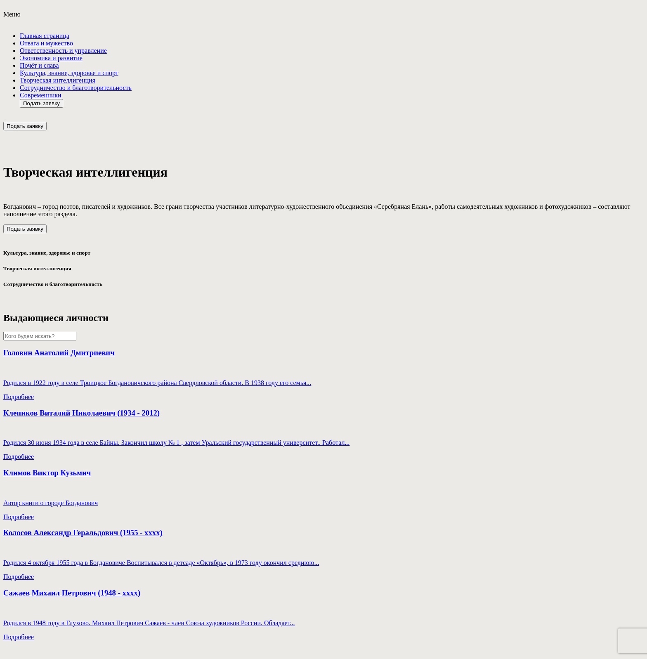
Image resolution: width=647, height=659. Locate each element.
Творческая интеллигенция (57, 80)
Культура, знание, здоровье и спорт (69, 72)
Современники (40, 95)
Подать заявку (41, 103)
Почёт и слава (39, 65)
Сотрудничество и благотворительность (76, 87)
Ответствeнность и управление (63, 50)
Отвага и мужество (46, 43)
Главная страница (44, 35)
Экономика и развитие (51, 57)
